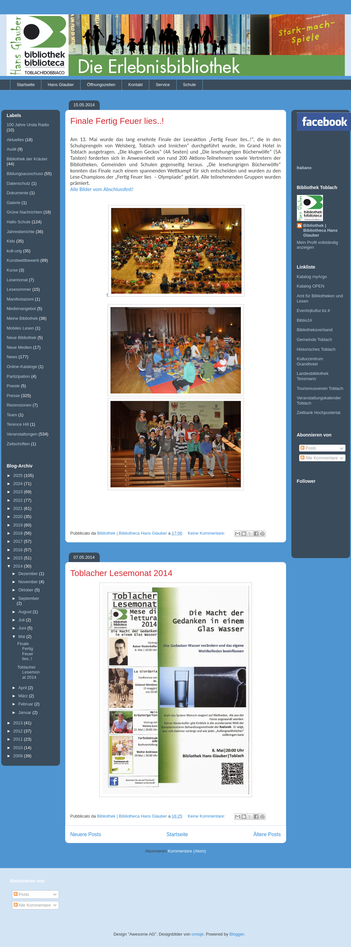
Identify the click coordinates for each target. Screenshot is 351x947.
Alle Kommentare (319, 457)
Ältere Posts (267, 834)
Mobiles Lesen (20, 328)
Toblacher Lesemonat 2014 (121, 573)
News (12, 356)
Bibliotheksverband (315, 329)
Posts (308, 448)
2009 (18, 755)
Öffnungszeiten (101, 84)
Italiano (304, 167)
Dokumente (17, 192)
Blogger (236, 934)
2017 (18, 541)
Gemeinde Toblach (314, 339)
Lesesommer (19, 289)
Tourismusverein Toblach (320, 388)
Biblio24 (304, 320)
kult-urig (14, 250)
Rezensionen (19, 405)
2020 (18, 516)
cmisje (198, 934)
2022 (18, 500)
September (28, 598)
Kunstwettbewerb (23, 260)
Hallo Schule (19, 221)
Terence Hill (18, 424)
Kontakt (135, 84)
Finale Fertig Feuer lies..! (117, 121)
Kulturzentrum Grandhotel (310, 361)
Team (12, 414)
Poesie (13, 385)
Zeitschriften (18, 443)
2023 (18, 491)
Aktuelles (15, 139)
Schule (189, 84)
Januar (25, 712)
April (23, 687)
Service (163, 84)
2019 (18, 525)
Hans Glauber (61, 84)
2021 (18, 508)
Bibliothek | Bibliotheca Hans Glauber (320, 230)
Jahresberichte (21, 231)
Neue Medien (19, 347)
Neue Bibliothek (22, 337)
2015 (18, 557)
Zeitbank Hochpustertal (319, 412)
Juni (22, 628)
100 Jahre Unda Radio (28, 124)
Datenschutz (18, 183)
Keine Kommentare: (207, 533)
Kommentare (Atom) (187, 851)
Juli (22, 619)
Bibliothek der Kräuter (27, 158)
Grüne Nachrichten (24, 212)
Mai (22, 636)
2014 (18, 566)
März (23, 695)
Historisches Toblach (316, 349)
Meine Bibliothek (22, 318)
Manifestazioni (20, 299)
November (28, 581)
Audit (12, 149)
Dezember (28, 573)
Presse (13, 395)
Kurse (12, 270)
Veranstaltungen (22, 434)
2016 (18, 549)
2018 (18, 533)
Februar (26, 704)
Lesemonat (17, 279)
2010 (18, 747)
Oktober (26, 589)
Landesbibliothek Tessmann (313, 376)
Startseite (26, 84)
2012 (18, 731)
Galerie (14, 202)
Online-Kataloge (22, 366)
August (25, 611)
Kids (11, 241)
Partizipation (18, 376)
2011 (18, 739)
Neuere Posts (85, 834)
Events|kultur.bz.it (313, 310)
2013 (18, 722)
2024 (18, 483)
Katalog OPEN (311, 286)
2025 (18, 475)
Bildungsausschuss (25, 173)
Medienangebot (21, 308)
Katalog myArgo (312, 276)
